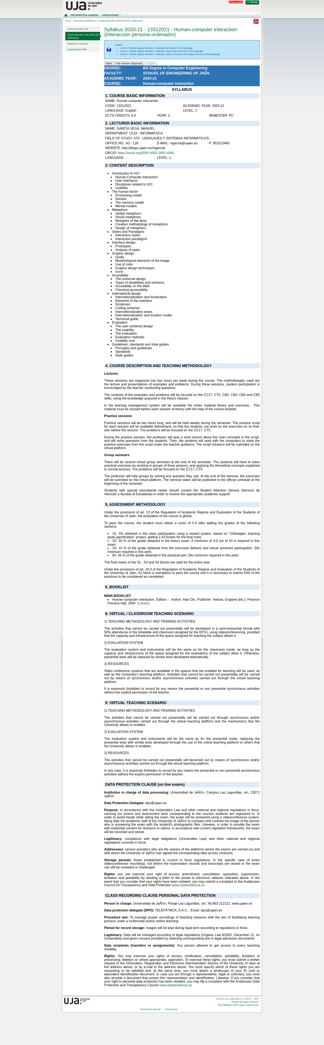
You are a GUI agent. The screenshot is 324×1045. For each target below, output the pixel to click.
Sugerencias (252, 1005)
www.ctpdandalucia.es (188, 885)
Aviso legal (238, 1005)
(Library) (143, 603)
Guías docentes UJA (78, 29)
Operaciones (110, 15)
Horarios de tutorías (78, 43)
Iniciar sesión (236, 2)
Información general (85, 15)
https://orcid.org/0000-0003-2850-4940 (146, 153)
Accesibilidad (224, 1005)
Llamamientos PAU (77, 49)
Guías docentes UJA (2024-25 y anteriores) (84, 36)
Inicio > (69, 20)
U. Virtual (252, 2)
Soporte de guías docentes (244, 1002)
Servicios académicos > (86, 20)
